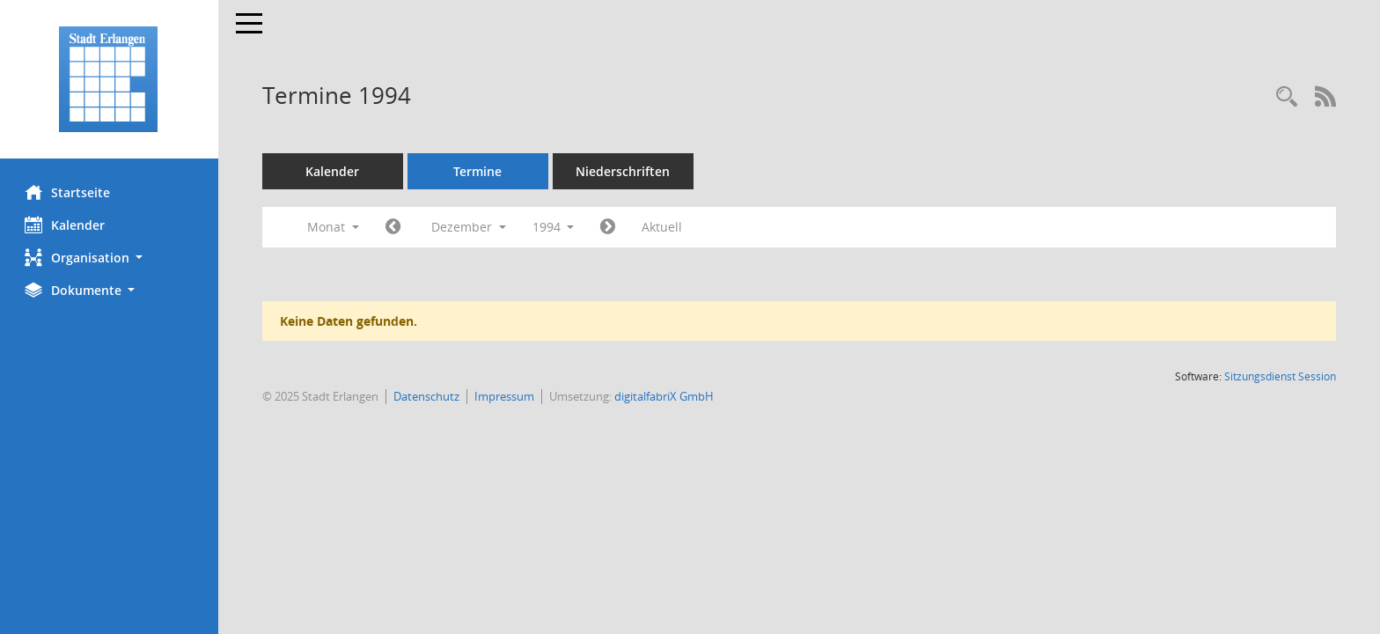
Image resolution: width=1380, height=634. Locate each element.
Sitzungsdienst (1280, 376)
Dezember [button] (470, 226)
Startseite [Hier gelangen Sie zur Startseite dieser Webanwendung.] (69, 192)
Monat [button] (335, 226)
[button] (110, 257)
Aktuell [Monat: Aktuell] (664, 226)
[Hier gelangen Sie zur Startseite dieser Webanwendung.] (110, 79)
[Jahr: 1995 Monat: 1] (610, 227)
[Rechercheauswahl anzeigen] (1286, 97)
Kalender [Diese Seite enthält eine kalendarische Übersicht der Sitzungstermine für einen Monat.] (66, 224)
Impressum (506, 396)
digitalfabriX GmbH (666, 396)
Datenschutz (428, 396)
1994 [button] (555, 226)
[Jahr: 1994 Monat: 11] (394, 227)
